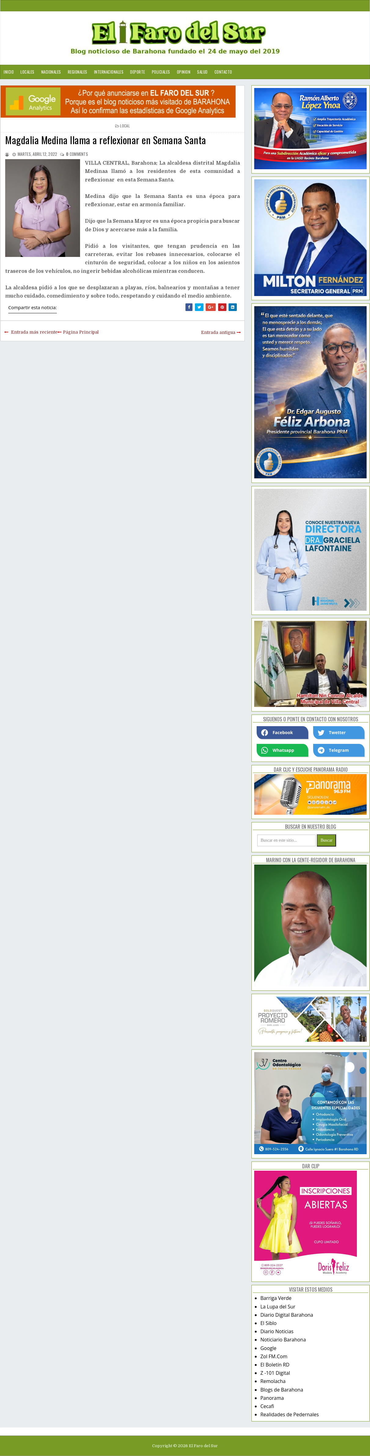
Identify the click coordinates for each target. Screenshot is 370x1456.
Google (268, 1348)
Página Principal (81, 332)
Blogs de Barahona (281, 1389)
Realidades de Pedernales (289, 1414)
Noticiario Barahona (283, 1339)
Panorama (272, 1398)
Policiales (161, 72)
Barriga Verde (275, 1298)
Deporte (137, 72)
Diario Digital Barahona (286, 1314)
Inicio (9, 72)
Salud (202, 72)
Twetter (332, 732)
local (125, 125)
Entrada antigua (218, 332)
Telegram (333, 750)
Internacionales (109, 72)
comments (77, 154)
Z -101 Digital (275, 1373)
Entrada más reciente (34, 332)
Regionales (77, 72)
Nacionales (51, 72)
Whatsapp (277, 750)
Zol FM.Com (273, 1356)
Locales (27, 72)
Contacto (223, 72)
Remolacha (273, 1381)
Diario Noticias (277, 1331)
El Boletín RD (274, 1364)
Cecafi (267, 1406)
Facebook (277, 732)
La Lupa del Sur (277, 1306)
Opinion (184, 72)
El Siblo (268, 1323)
